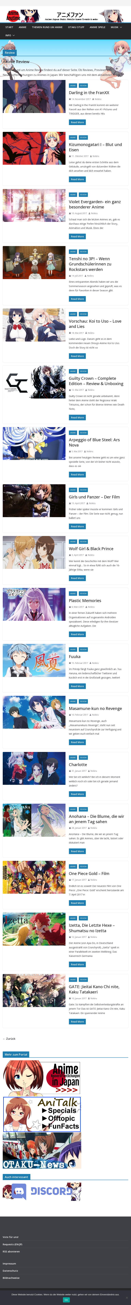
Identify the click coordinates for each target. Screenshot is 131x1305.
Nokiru (98, 99)
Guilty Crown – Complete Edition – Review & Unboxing (96, 380)
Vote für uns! (10, 1237)
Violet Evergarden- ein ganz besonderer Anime (95, 204)
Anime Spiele (97, 27)
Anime (22, 27)
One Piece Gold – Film (89, 873)
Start (9, 27)
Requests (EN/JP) (12, 1244)
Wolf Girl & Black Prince (91, 548)
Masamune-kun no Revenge (95, 708)
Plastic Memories (85, 600)
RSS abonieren (11, 1251)
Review (83, 85)
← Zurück (9, 1039)
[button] (120, 27)
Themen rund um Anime (47, 27)
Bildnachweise (11, 1277)
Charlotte (78, 764)
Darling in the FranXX (89, 92)
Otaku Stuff (76, 27)
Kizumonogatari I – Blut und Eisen (95, 147)
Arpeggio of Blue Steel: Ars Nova (94, 442)
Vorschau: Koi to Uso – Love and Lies (95, 323)
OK (66, 1300)
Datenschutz (10, 1270)
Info (8, 35)
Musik (114, 27)
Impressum (9, 1263)
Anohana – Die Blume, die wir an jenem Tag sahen (96, 818)
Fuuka (75, 656)
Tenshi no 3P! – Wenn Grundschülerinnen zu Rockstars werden (90, 264)
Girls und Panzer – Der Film (94, 497)
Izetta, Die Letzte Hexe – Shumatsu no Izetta (92, 927)
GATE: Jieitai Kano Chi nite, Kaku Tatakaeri (94, 989)
